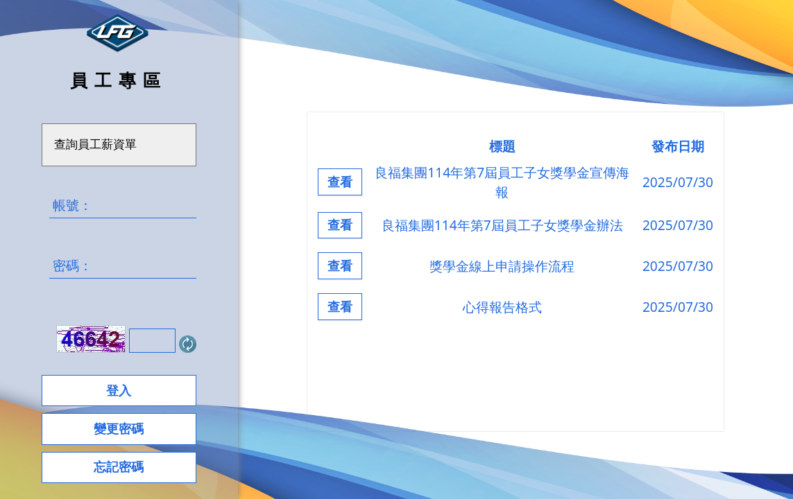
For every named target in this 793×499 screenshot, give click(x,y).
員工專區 (118, 79)
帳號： (123, 205)
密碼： (123, 265)
